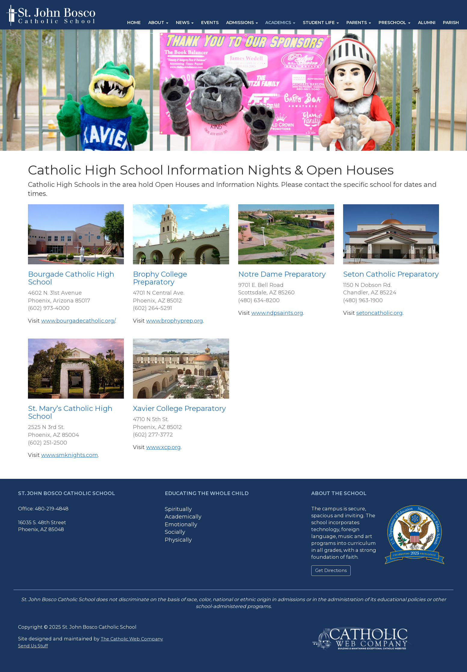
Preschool (394, 22)
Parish (451, 22)
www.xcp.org (163, 447)
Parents (358, 22)
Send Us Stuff (33, 646)
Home (134, 22)
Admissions (242, 22)
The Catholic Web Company (132, 639)
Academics (280, 22)
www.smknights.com (69, 455)
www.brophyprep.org (174, 321)
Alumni (426, 22)
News (185, 22)
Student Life (321, 22)
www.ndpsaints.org (277, 313)
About (158, 22)
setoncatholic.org (379, 313)
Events (210, 22)
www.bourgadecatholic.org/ (78, 321)
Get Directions (331, 570)
